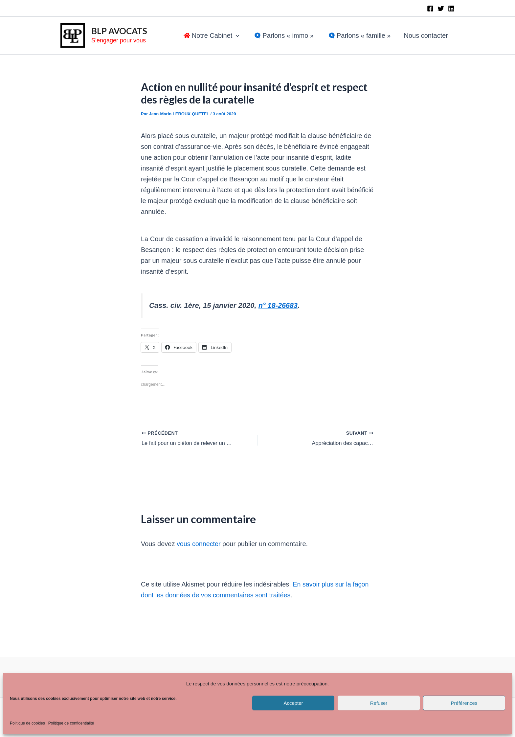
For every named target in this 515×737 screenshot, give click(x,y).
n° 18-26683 (278, 305)
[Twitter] (440, 8)
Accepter (293, 703)
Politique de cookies (27, 723)
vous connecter (199, 543)
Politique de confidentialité (71, 723)
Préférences (464, 703)
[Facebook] (430, 8)
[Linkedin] (451, 8)
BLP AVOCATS (119, 31)
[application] (235, 35)
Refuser (379, 703)
